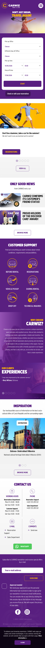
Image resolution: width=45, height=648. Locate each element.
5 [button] (28, 161)
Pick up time (8, 61)
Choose (7, 46)
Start (22, 84)
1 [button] (17, 161)
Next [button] (43, 127)
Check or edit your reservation (18, 94)
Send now (34, 530)
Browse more (22, 233)
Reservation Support (10, 531)
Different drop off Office (12, 51)
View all (22, 168)
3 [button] (22, 161)
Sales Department (13, 537)
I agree (22, 642)
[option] (22, 129)
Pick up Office (9, 41)
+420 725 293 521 (32, 502)
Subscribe (34, 578)
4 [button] (25, 161)
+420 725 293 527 (12, 626)
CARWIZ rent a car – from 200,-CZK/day (11, 5)
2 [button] (20, 161)
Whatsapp (25, 546)
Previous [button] (1, 127)
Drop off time (9, 70)
